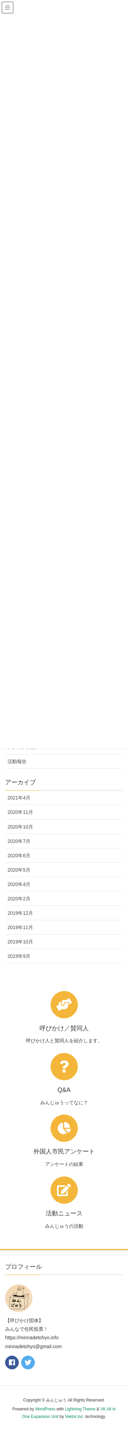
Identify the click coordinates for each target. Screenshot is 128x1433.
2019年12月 (20, 913)
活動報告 (17, 761)
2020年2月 (19, 898)
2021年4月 (19, 797)
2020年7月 (19, 841)
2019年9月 (19, 956)
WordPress (45, 1409)
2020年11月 (20, 812)
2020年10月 (20, 827)
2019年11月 (20, 927)
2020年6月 (19, 855)
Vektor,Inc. (74, 1416)
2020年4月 (19, 884)
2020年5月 (19, 870)
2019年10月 (20, 942)
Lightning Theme (80, 1409)
